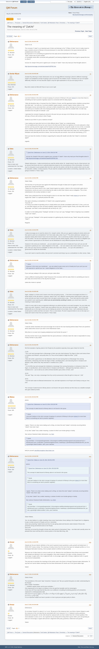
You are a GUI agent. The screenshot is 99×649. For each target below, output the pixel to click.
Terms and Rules (85, 647)
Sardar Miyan (14, 73)
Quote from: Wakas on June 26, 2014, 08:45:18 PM (41, 460)
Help (79, 647)
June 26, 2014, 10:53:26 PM (31, 456)
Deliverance (14, 41)
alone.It (74, 98)
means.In (76, 195)
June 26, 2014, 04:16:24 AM (31, 260)
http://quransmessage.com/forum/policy (83, 14)
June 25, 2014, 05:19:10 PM (31, 148)
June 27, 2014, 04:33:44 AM (31, 604)
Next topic (88, 31)
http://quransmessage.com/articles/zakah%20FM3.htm (40, 66)
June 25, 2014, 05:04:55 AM (31, 73)
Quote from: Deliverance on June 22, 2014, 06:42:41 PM (42, 152)
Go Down (9, 36)
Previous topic (79, 31)
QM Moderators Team (53, 22)
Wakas (12, 397)
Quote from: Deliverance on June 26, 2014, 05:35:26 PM (42, 404)
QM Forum (11, 7)
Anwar (12, 542)
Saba (11, 149)
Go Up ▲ (92, 647)
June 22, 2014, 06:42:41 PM (31, 41)
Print (90, 36)
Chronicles (62, 22)
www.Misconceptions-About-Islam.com (44, 450)
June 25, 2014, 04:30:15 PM (31, 94)
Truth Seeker (43, 22)
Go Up (8, 628)
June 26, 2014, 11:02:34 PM (31, 542)
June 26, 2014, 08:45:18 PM (31, 397)
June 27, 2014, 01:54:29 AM (31, 574)
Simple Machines (18, 647)
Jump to (68, 636)
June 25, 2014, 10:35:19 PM (31, 230)
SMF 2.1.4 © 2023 (9, 647)
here (52, 434)
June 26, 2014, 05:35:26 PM (31, 344)
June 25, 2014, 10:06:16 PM (31, 178)
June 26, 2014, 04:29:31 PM (31, 320)
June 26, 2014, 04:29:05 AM (31, 291)
